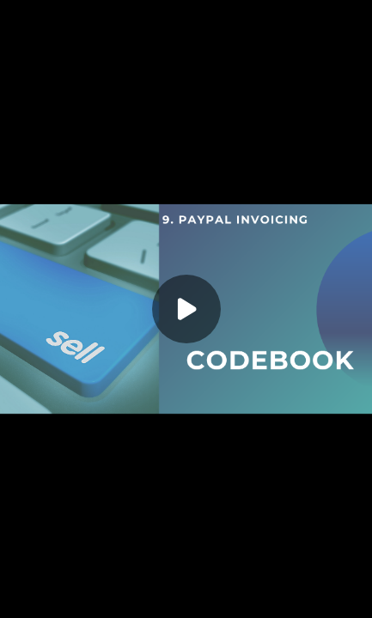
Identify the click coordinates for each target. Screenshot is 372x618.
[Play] (186, 309)
